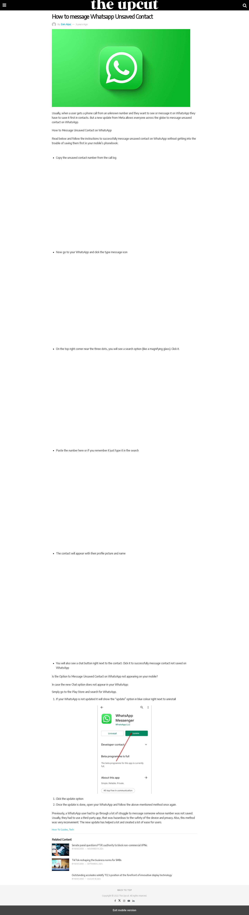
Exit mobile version (124, 910)
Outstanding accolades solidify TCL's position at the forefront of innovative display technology (122, 875)
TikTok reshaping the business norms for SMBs (96, 860)
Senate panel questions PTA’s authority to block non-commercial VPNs (109, 845)
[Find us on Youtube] (129, 900)
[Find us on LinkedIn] (133, 900)
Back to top (124, 890)
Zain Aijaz (66, 24)
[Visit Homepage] (124, 5)
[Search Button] (244, 5)
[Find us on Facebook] (115, 900)
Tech (71, 829)
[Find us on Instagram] (124, 900)
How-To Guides (60, 829)
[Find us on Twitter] (119, 900)
